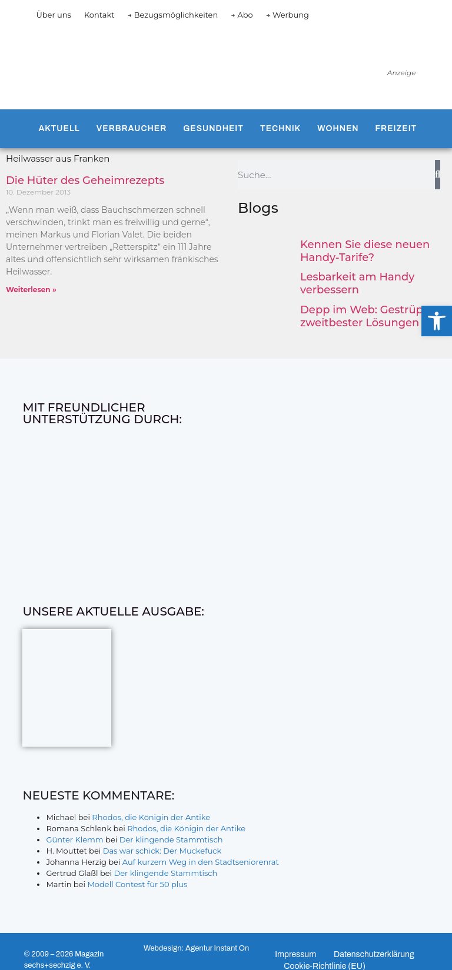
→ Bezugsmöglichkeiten (173, 14)
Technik (280, 128)
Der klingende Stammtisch (171, 839)
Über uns (53, 14)
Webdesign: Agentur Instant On (196, 948)
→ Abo (242, 14)
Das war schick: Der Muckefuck (162, 850)
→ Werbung (287, 14)
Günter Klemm (74, 839)
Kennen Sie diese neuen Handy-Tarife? (365, 251)
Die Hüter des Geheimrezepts (85, 180)
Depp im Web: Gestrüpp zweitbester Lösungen (365, 316)
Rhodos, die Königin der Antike (151, 817)
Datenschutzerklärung (374, 954)
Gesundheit (213, 128)
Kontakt (99, 14)
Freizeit (396, 128)
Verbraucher (132, 128)
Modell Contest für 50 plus (137, 884)
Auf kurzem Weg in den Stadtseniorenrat (200, 862)
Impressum (295, 954)
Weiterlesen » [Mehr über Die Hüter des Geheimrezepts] (31, 289)
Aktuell (58, 128)
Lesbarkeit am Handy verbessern (357, 283)
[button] (436, 321)
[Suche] (437, 174)
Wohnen (337, 128)
